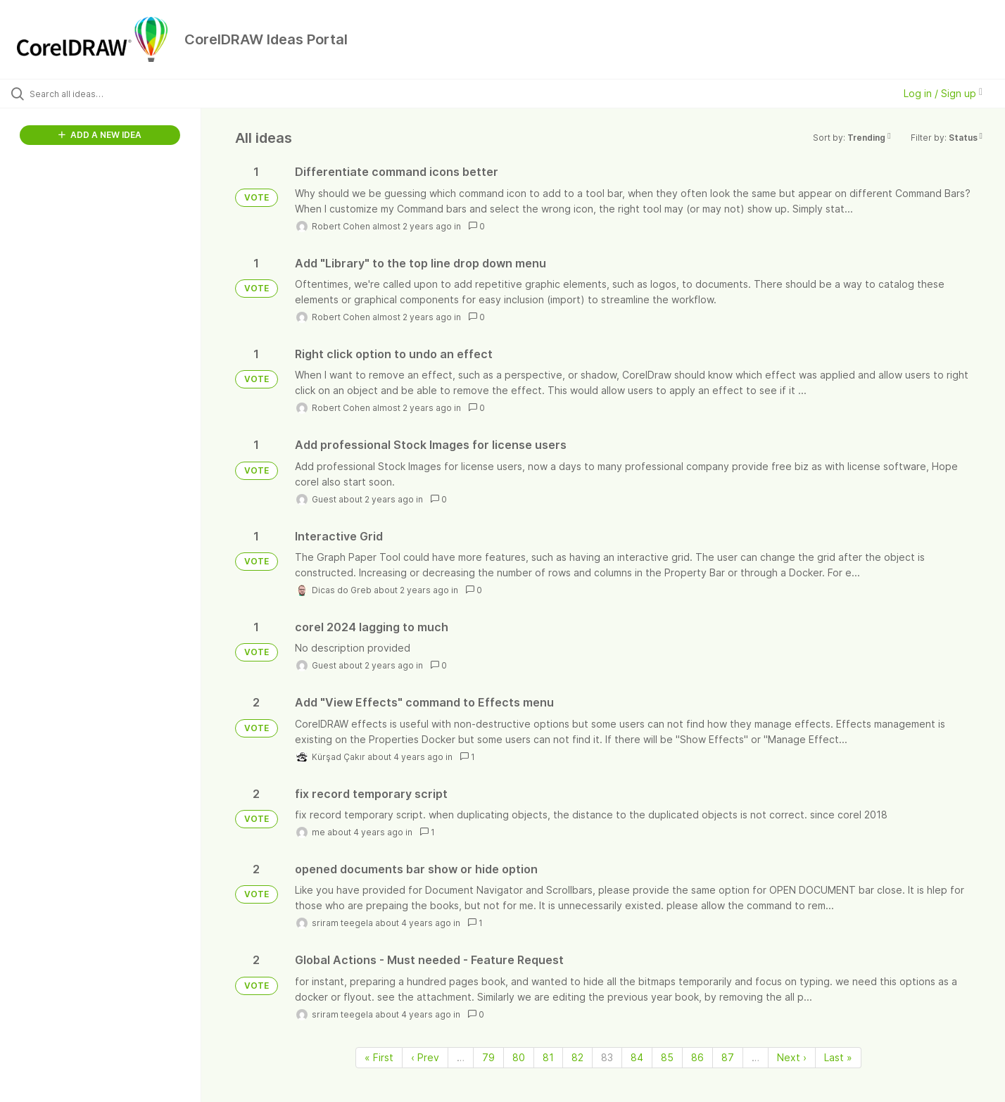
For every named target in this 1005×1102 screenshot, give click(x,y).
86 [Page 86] (697, 1057)
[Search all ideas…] (118, 93)
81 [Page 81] (548, 1057)
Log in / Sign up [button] (943, 93)
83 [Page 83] (607, 1057)
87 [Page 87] (727, 1057)
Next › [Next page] (792, 1057)
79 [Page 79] (488, 1057)
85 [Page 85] (667, 1057)
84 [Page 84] (637, 1057)
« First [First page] (379, 1057)
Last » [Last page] (838, 1057)
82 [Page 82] (577, 1057)
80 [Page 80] (518, 1057)
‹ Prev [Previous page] (425, 1057)
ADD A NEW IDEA (99, 134)
